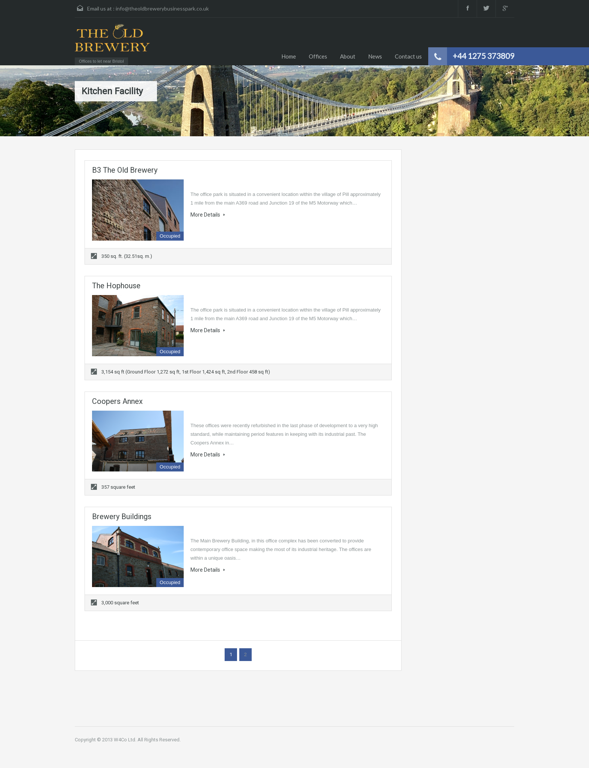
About (347, 56)
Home (288, 56)
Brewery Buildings (121, 516)
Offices (318, 56)
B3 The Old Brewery (124, 170)
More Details (207, 215)
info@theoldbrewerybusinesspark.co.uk (162, 8)
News (375, 56)
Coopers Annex (117, 401)
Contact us (408, 56)
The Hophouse (116, 285)
